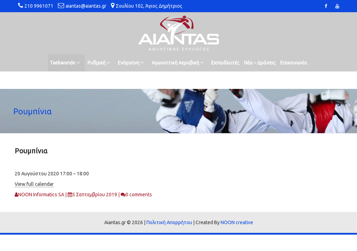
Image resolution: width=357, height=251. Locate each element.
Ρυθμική (99, 63)
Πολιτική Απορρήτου (169, 222)
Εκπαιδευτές (225, 63)
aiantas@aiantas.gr (86, 6)
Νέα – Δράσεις (260, 63)
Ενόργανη (131, 63)
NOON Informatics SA (41, 194)
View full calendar (34, 184)
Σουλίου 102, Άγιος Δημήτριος (149, 6)
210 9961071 (38, 6)
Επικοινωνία (293, 63)
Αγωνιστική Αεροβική (178, 63)
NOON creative (237, 222)
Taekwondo (65, 63)
